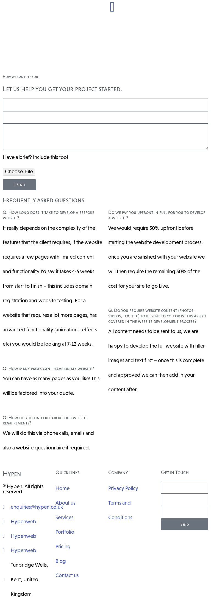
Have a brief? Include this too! (35, 157)
